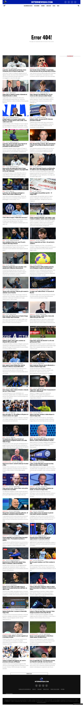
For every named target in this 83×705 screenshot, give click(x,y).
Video (58, 5)
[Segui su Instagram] (43, 686)
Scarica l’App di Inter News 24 (25, 689)
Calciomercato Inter (28, 5)
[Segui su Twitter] (40, 686)
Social (54, 5)
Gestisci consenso (9, 694)
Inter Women (36, 5)
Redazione (40, 689)
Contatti (34, 689)
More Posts (29, 673)
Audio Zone (48, 5)
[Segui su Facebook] (36, 686)
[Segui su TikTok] (46, 686)
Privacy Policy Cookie (55, 689)
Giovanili (43, 5)
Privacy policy (46, 689)
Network (62, 689)
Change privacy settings (78, 704)
